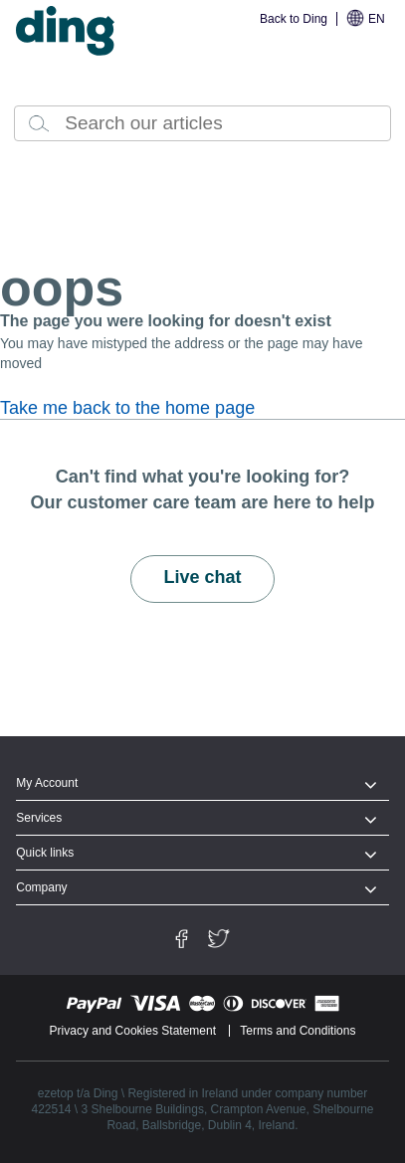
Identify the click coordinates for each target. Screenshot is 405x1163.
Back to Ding (293, 19)
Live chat (202, 577)
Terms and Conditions (297, 1031)
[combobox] (202, 123)
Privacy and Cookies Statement (133, 1031)
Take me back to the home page (127, 408)
